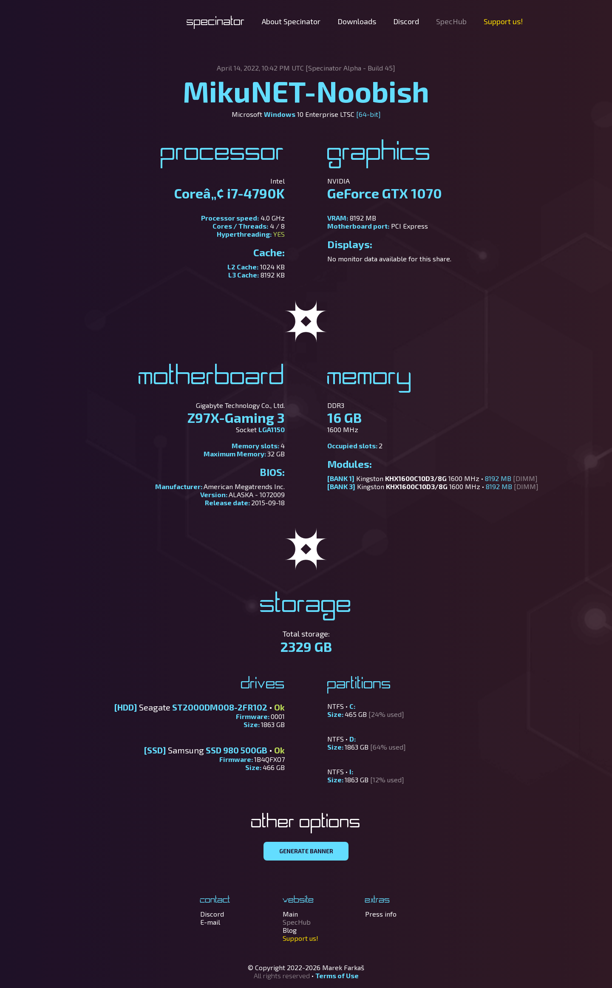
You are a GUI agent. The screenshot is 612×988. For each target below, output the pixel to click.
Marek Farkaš (343, 967)
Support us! (503, 21)
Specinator (216, 22)
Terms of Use (337, 975)
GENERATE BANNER (306, 851)
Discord (406, 21)
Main (290, 914)
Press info (381, 914)
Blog (290, 930)
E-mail (210, 922)
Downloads (356, 21)
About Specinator (291, 21)
